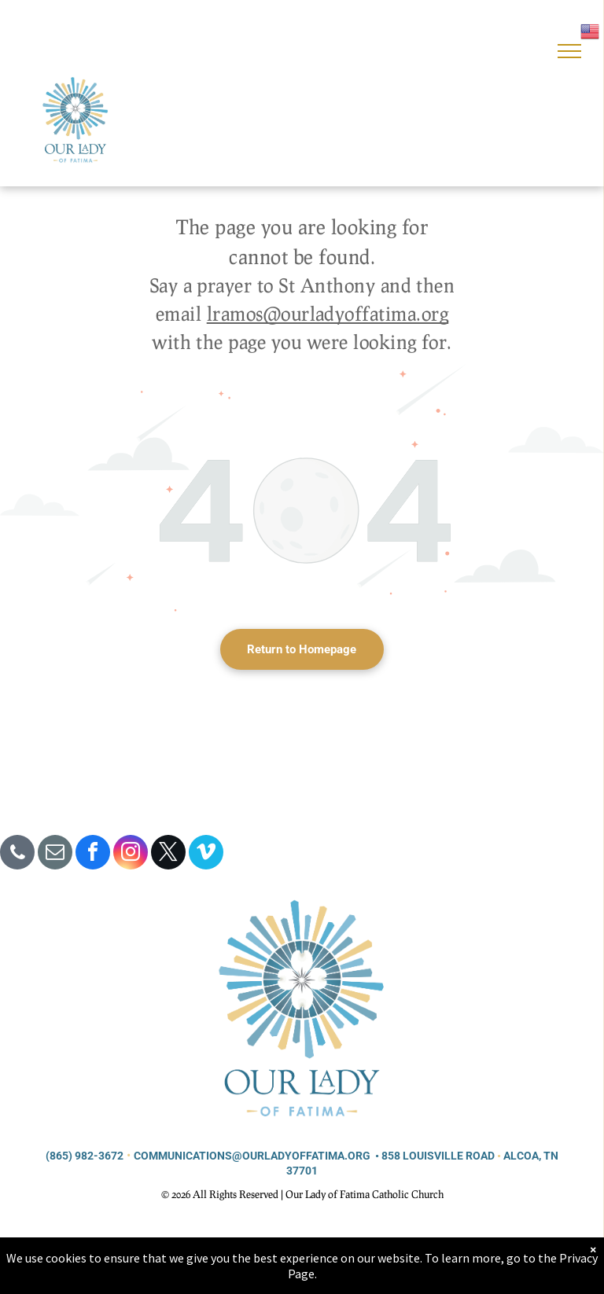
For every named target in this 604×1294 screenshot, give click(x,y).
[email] (55, 854)
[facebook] (93, 854)
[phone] (17, 854)
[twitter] (168, 854)
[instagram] (130, 854)
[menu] (569, 51)
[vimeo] (206, 854)
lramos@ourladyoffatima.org (327, 313)
